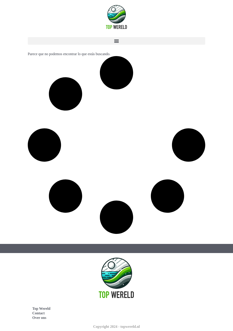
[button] (116, 41)
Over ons (39, 318)
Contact (38, 313)
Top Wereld (41, 308)
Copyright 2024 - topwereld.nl (116, 326)
